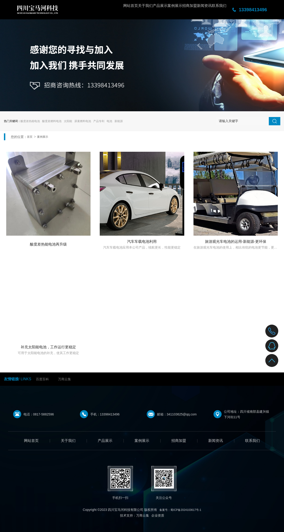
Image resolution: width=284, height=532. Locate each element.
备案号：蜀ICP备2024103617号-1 (180, 510)
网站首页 (76, 9)
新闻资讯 (191, 9)
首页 (29, 136)
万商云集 (64, 379)
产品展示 (122, 9)
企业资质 (157, 515)
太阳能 (68, 121)
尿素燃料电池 (82, 121)
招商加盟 (168, 9)
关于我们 (99, 9)
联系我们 (214, 9)
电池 (109, 121)
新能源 (118, 121)
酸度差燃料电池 (51, 121)
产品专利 (98, 121)
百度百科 (42, 379)
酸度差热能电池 (30, 121)
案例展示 (145, 9)
